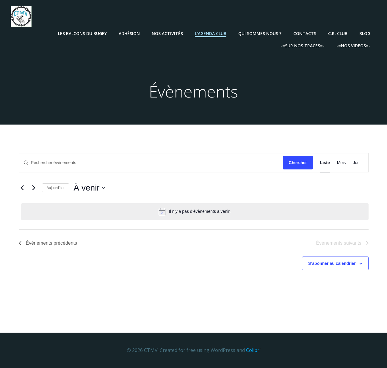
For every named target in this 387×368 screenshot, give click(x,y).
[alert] (195, 211)
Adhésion (129, 33)
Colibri (253, 350)
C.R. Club (338, 33)
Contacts (305, 33)
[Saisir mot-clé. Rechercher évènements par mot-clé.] (151, 163)
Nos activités (168, 33)
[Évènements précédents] (22, 188)
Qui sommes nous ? (260, 33)
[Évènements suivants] (33, 188)
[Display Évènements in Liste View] (325, 163)
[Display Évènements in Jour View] (357, 163)
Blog (365, 33)
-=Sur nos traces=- (303, 45)
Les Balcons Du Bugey (83, 33)
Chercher (298, 163)
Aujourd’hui (56, 188)
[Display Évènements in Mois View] (341, 163)
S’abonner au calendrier (332, 263)
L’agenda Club (211, 33)
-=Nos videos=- (354, 45)
